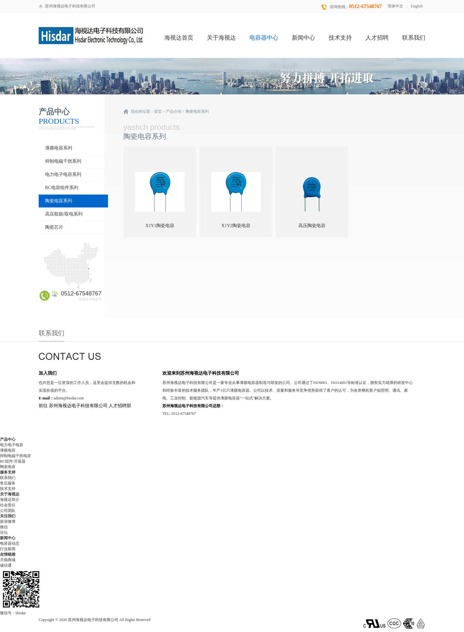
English (417, 6)
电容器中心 (263, 37)
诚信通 (6, 565)
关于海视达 (221, 37)
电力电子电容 (11, 445)
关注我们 (7, 516)
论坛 (4, 532)
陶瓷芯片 (54, 227)
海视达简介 (9, 499)
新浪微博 (7, 521)
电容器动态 (9, 543)
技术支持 (340, 37)
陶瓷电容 (7, 466)
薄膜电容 (7, 450)
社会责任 (7, 505)
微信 (4, 527)
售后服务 (7, 483)
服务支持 (7, 472)
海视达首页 (178, 37)
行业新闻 (7, 549)
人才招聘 (377, 37)
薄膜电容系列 (58, 148)
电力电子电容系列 (63, 174)
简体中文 (395, 6)
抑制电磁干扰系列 (63, 161)
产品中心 (7, 439)
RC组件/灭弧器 (12, 461)
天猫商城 (7, 560)
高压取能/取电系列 (63, 214)
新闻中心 (303, 37)
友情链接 (7, 554)
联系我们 (413, 37)
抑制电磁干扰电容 (15, 456)
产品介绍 (173, 111)
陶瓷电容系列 (58, 200)
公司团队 (7, 510)
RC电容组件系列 (61, 187)
